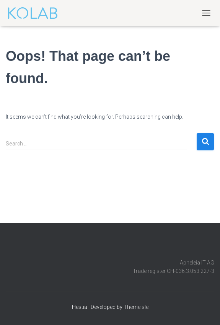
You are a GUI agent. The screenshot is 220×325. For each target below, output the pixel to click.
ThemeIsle (136, 307)
